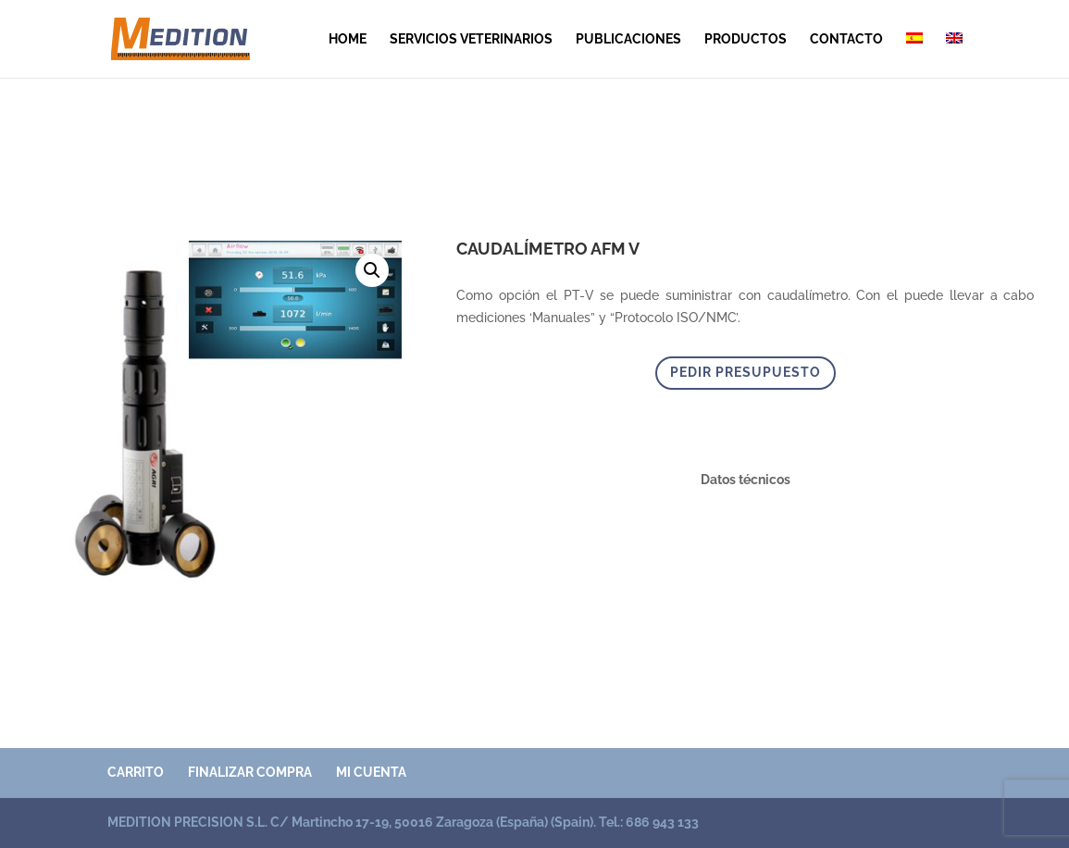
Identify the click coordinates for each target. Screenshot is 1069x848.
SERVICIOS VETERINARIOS (471, 39)
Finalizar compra (250, 772)
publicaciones (628, 39)
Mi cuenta (371, 772)
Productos (745, 39)
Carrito (135, 772)
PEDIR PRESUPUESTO (745, 372)
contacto (846, 39)
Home (348, 39)
